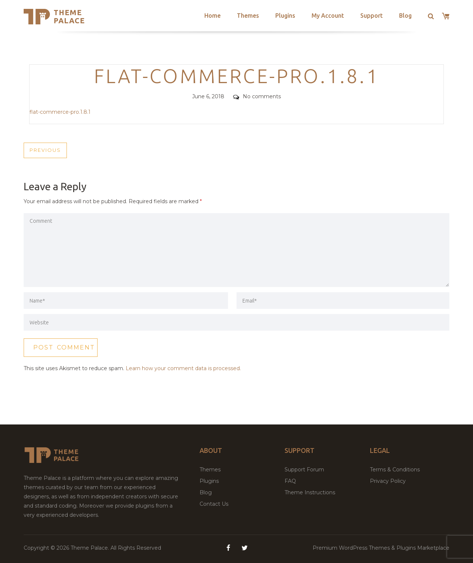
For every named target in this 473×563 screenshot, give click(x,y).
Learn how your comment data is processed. (183, 368)
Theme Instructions (310, 492)
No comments (257, 96)
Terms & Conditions (395, 469)
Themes (248, 15)
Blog (405, 15)
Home (212, 15)
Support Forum (304, 469)
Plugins (285, 15)
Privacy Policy (388, 481)
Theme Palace (69, 16)
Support (371, 15)
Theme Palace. (90, 548)
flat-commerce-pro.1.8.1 (60, 112)
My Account (328, 15)
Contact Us (214, 504)
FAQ (290, 481)
